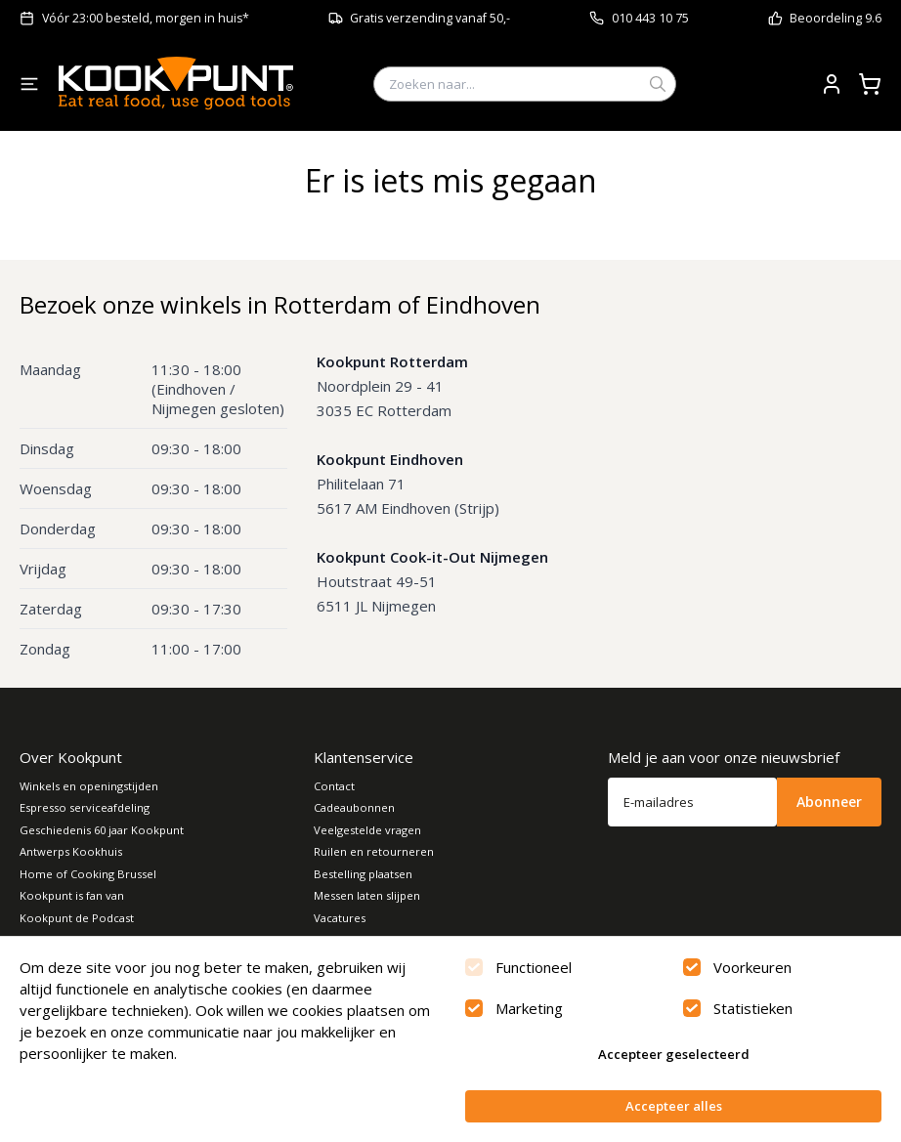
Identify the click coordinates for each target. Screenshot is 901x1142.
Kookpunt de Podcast (77, 917)
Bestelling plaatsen (363, 874)
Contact (334, 786)
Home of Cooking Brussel (88, 874)
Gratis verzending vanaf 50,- (430, 18)
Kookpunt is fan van (72, 895)
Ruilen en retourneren (374, 851)
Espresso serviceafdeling (85, 807)
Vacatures (339, 917)
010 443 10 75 (650, 18)
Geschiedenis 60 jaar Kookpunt (102, 830)
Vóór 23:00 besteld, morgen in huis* (145, 18)
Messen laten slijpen (367, 895)
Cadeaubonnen (354, 807)
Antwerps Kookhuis (71, 851)
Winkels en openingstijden (89, 786)
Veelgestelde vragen (367, 830)
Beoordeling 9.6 (835, 18)
